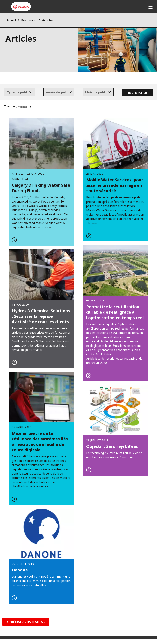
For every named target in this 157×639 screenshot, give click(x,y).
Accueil (11, 20)
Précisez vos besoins (27, 622)
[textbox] (17, 92)
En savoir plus (115, 179)
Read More (41, 181)
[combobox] (19, 92)
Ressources (29, 20)
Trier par (9, 106)
